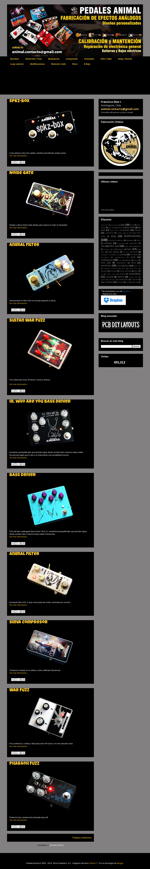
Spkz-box (19, 101)
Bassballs (131, 228)
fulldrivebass (118, 249)
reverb (122, 274)
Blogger (120, 863)
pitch (123, 268)
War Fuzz (19, 690)
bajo (122, 225)
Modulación (54, 59)
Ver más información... (18, 156)
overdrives (106, 265)
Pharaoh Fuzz (24, 764)
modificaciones (120, 257)
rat (102, 274)
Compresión (72, 59)
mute (120, 260)
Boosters (14, 59)
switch (103, 280)
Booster (126, 230)
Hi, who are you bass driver (40, 402)
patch (119, 266)
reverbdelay (135, 274)
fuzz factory (114, 252)
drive (139, 240)
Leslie (117, 255)
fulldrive (107, 249)
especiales (133, 243)
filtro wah (114, 246)
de (127, 233)
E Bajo (87, 64)
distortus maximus (115, 240)
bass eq (111, 228)
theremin (112, 280)
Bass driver (22, 475)
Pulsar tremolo (125, 271)
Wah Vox (134, 282)
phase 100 (137, 266)
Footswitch (136, 246)
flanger (126, 246)
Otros (74, 64)
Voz (127, 282)
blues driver (114, 230)
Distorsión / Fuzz (33, 59)
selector (120, 277)
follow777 (94, 863)
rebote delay (111, 274)
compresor (109, 233)
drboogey (129, 240)
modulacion (107, 260)
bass (132, 225)
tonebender (123, 280)
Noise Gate (21, 173)
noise (136, 260)
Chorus (138, 230)
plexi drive (133, 268)
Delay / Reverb (125, 59)
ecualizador (121, 243)
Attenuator (104, 225)
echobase (108, 243)
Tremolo (135, 280)
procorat (113, 271)
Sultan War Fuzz (27, 321)
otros (133, 263)
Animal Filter (24, 245)
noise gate (106, 263)
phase (126, 266)
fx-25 (135, 252)
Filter (103, 246)
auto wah (114, 225)
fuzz (129, 249)
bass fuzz (120, 228)
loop (124, 255)
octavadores (121, 263)
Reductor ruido (58, 64)
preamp (104, 271)
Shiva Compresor (28, 622)
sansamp (110, 277)
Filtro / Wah (106, 59)
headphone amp (106, 255)
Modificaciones (37, 64)
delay (113, 236)
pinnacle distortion (111, 268)
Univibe (120, 282)
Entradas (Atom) (56, 845)
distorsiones (132, 236)
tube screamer (107, 282)
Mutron (128, 260)
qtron (136, 271)
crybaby (119, 233)
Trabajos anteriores (82, 837)
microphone (105, 257)
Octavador (89, 59)
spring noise (133, 277)
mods (133, 257)
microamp (134, 255)
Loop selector (17, 64)
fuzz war (126, 252)
